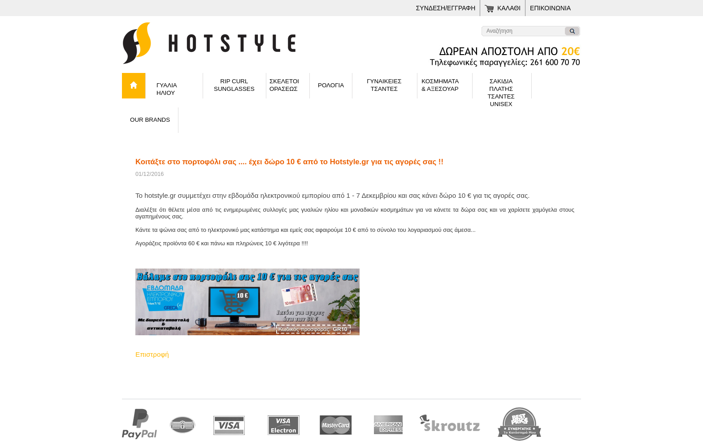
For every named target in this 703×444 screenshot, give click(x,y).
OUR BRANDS (150, 119)
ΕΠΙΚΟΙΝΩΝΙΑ (550, 8)
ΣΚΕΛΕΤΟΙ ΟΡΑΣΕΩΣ (284, 85)
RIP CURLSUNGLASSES (234, 85)
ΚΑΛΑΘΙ (509, 8)
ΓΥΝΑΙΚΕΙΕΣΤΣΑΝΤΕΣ (384, 85)
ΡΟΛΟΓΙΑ (331, 85)
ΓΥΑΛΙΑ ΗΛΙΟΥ (166, 89)
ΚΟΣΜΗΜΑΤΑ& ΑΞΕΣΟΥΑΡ (440, 85)
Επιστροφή (152, 354)
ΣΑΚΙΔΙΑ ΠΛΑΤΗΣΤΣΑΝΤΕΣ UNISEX (500, 88)
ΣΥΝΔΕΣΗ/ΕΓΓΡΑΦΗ (446, 8)
